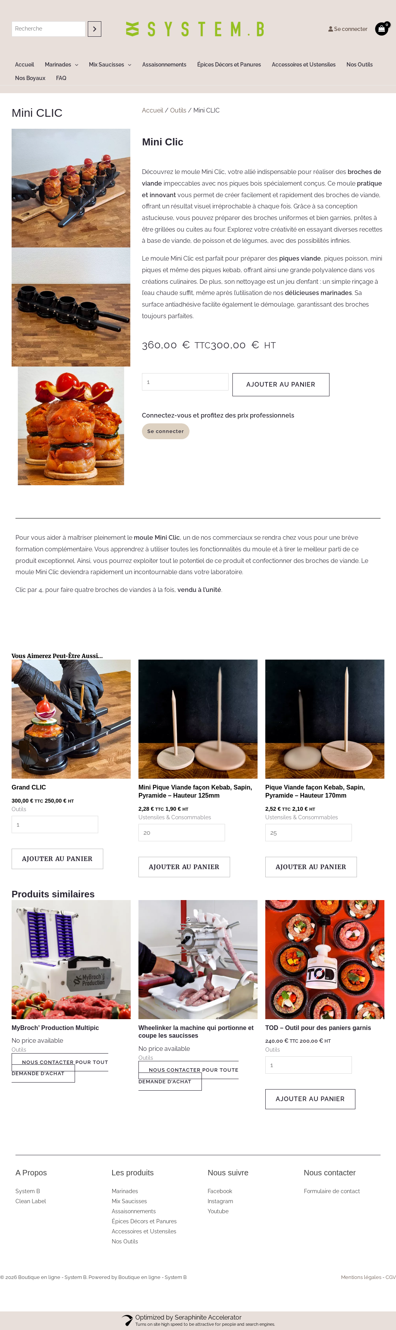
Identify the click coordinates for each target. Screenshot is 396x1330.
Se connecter (347, 29)
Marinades (61, 65)
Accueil (24, 64)
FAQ (61, 78)
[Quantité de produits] (185, 381)
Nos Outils (359, 64)
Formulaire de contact (332, 1191)
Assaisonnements (164, 64)
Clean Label (30, 1201)
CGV (391, 1277)
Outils (178, 110)
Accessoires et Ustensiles (304, 64)
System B (27, 1191)
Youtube (218, 1211)
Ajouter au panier (281, 384)
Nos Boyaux (30, 78)
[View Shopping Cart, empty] (381, 28)
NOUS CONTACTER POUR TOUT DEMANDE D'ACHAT (60, 1068)
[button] (74, 65)
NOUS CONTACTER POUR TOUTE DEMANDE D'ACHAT (188, 1075)
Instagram (220, 1201)
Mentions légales (361, 1277)
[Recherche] (94, 28)
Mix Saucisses (110, 65)
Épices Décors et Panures (229, 64)
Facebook (220, 1191)
